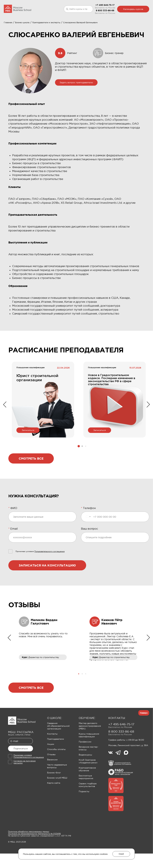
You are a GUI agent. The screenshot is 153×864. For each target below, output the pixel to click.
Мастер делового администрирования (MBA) (90, 744)
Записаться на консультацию (47, 583)
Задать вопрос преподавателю (76, 100)
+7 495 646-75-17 (105, 5)
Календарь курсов (133, 9)
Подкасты (84, 809)
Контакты (52, 751)
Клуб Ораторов (72, 26)
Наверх (144, 730)
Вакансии (52, 777)
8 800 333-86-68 (105, 10)
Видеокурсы (85, 772)
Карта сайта (53, 800)
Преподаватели (55, 756)
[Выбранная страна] (88, 534)
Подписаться (21, 766)
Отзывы (51, 772)
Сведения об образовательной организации (58, 744)
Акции (50, 762)
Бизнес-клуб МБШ (57, 795)
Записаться (28, 448)
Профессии (85, 759)
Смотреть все (31, 476)
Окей (121, 854)
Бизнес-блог (54, 790)
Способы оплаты (56, 767)
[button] (79, 464)
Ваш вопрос (89, 546)
